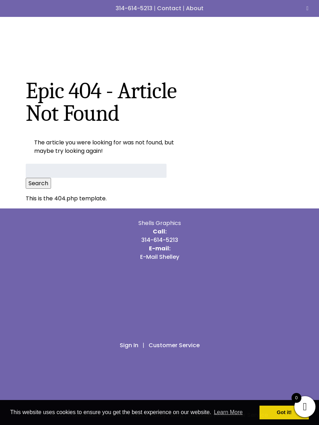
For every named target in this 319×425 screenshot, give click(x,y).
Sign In (129, 345)
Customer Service (174, 345)
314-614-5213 (133, 8)
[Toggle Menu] (307, 8)
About (195, 8)
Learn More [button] (228, 412)
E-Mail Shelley (159, 257)
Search (38, 183)
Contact (169, 8)
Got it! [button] (284, 412)
